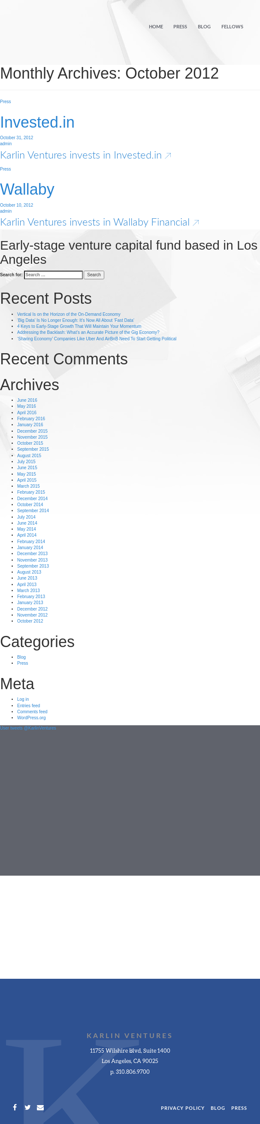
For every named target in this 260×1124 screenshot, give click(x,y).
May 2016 (26, 406)
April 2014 (26, 535)
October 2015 (30, 443)
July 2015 (26, 461)
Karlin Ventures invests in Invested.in (85, 154)
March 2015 (28, 486)
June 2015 (27, 467)
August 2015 (29, 455)
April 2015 (26, 480)
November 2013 (32, 560)
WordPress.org (31, 717)
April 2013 (26, 584)
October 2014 (30, 504)
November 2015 (32, 437)
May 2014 (26, 529)
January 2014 (30, 547)
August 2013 (29, 572)
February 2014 (31, 541)
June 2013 (27, 578)
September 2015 (33, 449)
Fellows (232, 26)
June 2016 (27, 400)
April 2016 (26, 412)
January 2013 (30, 602)
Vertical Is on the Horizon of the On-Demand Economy (69, 314)
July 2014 (26, 517)
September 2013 (33, 566)
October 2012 (30, 621)
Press (180, 26)
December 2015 (32, 431)
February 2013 (31, 596)
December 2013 (32, 553)
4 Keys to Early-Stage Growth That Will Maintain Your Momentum (79, 326)
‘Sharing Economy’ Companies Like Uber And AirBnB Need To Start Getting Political (96, 338)
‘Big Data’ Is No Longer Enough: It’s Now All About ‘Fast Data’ (75, 320)
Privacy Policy (183, 1108)
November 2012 (32, 615)
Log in (23, 699)
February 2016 (31, 418)
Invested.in (37, 122)
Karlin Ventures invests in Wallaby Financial (99, 221)
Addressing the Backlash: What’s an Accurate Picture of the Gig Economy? (88, 332)
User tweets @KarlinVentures (28, 728)
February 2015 (31, 492)
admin (6, 143)
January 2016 (30, 424)
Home (156, 26)
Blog (204, 26)
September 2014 (33, 510)
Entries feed (28, 705)
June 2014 (27, 523)
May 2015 (26, 474)
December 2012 (32, 609)
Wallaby (27, 189)
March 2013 (28, 590)
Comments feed (32, 711)
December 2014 (32, 498)
